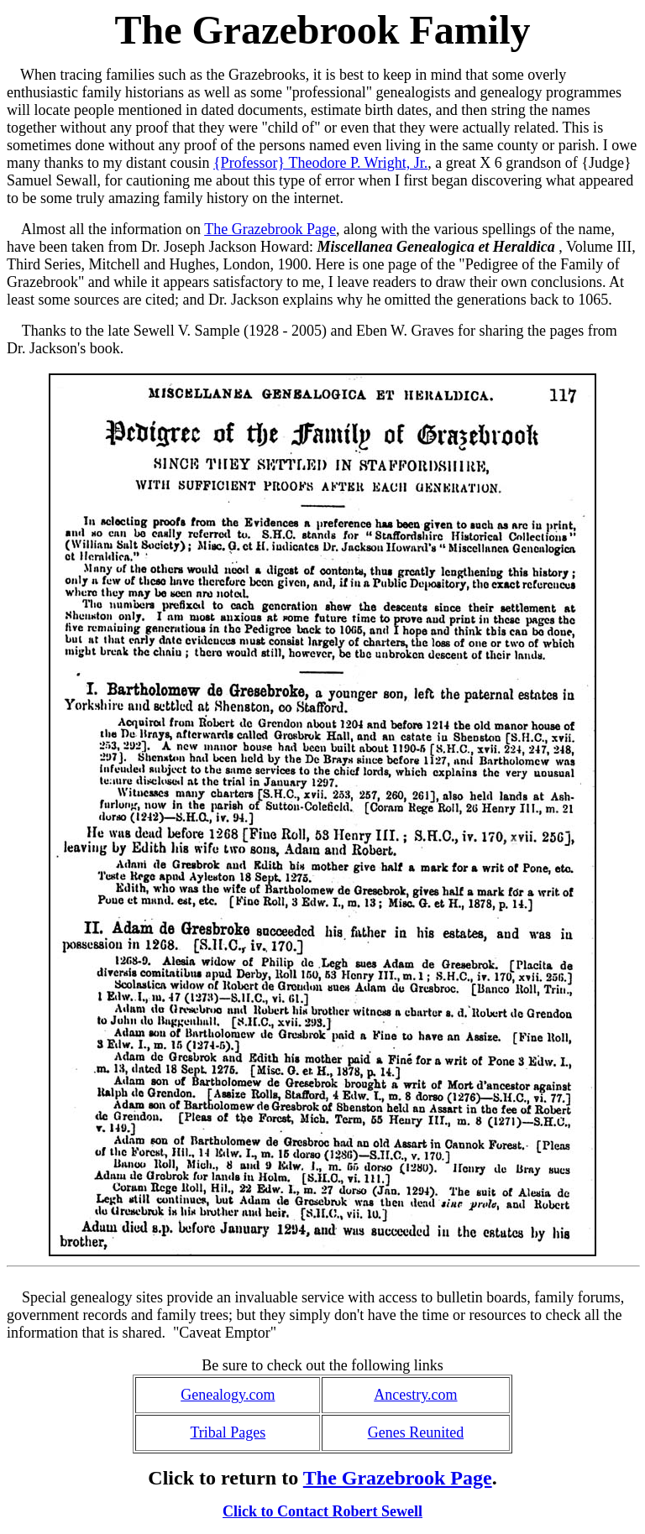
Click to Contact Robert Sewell (322, 1511)
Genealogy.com (228, 1394)
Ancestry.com (415, 1394)
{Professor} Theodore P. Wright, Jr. (320, 162)
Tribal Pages (227, 1432)
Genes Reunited (416, 1432)
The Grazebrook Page (270, 229)
